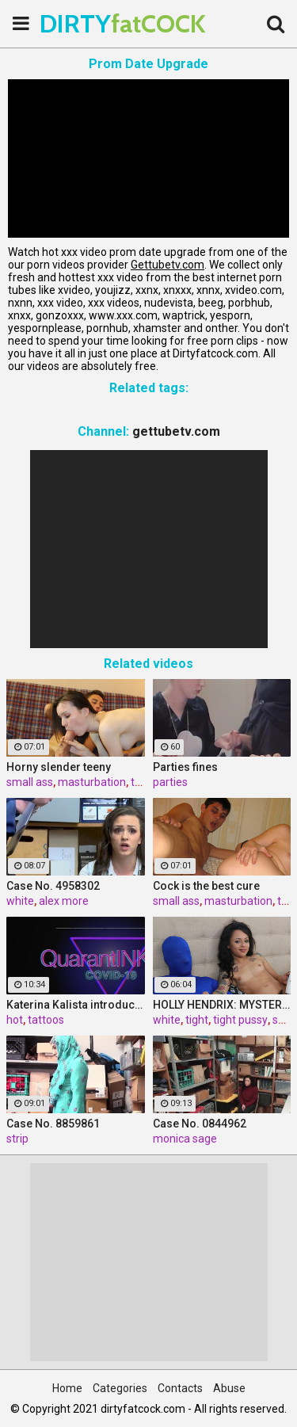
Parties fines (185, 767)
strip (17, 1138)
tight (196, 1019)
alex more (64, 901)
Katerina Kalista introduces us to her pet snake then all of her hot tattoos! (75, 1004)
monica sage (185, 1138)
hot (14, 1019)
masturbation (92, 782)
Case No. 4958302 (53, 885)
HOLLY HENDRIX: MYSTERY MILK (222, 1004)
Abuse (229, 1388)
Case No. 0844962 (199, 1123)
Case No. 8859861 (53, 1123)
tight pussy (240, 1019)
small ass (29, 782)
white (20, 901)
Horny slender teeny (58, 767)
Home (67, 1388)
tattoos (46, 1019)
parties (170, 782)
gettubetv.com (176, 431)
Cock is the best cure (206, 885)
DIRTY (79, 23)
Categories (120, 1388)
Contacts (180, 1388)
